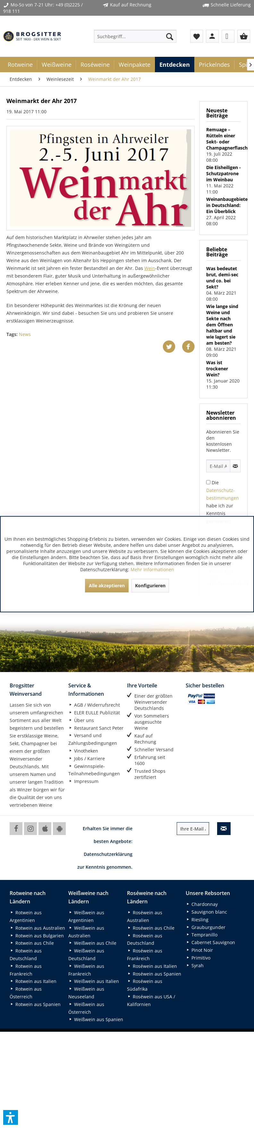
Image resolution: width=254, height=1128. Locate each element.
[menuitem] (135, 36)
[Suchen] (169, 36)
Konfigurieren (150, 585)
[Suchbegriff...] (135, 36)
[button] (10, 1117)
